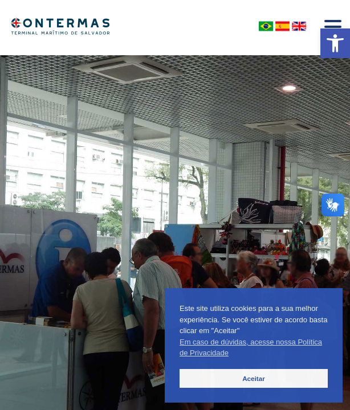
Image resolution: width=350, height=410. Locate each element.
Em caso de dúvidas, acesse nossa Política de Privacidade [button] (251, 348)
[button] (335, 43)
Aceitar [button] (253, 378)
